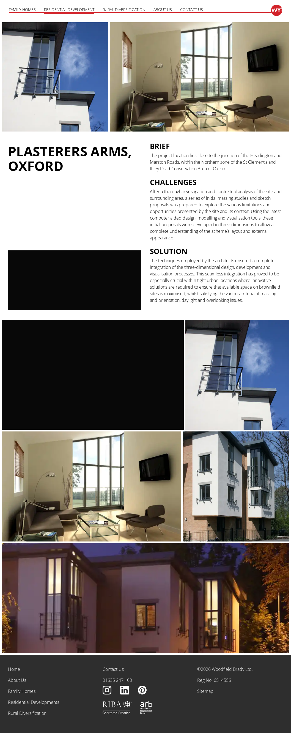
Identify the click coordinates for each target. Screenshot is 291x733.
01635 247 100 (117, 680)
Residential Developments (33, 702)
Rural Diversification (124, 9)
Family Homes (22, 9)
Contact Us (191, 9)
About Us (162, 9)
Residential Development (69, 9)
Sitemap (205, 691)
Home (14, 669)
